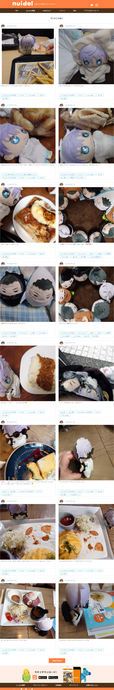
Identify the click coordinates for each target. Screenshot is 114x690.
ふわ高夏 (107, 253)
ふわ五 (91, 253)
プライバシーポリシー (40, 685)
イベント (62, 11)
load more (57, 660)
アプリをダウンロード (91, 11)
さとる (22, 95)
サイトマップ (73, 685)
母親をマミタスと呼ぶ (77, 177)
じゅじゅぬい (32, 95)
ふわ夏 (99, 253)
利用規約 (58, 685)
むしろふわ (81, 253)
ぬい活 (42, 95)
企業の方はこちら (92, 685)
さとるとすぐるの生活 (9, 95)
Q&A (74, 11)
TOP (16, 11)
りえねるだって (75, 494)
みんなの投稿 (30, 11)
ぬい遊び (5, 98)
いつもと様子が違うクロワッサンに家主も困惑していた (19, 174)
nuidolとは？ (47, 11)
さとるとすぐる (12, 26)
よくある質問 (20, 685)
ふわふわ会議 (65, 336)
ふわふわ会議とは (95, 257)
